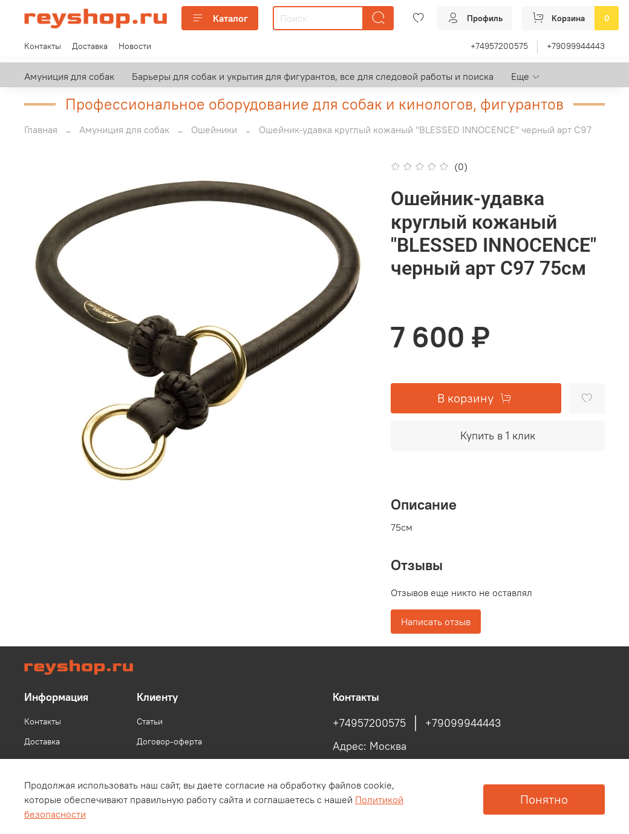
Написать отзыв (436, 622)
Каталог (220, 18)
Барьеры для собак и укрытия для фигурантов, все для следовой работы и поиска (313, 76)
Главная (40, 129)
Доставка (90, 46)
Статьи (150, 721)
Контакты (42, 46)
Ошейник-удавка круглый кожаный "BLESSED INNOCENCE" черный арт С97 (425, 129)
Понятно (544, 799)
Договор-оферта (169, 741)
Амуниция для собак (69, 76)
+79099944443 (576, 46)
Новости (135, 46)
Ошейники (214, 129)
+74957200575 (499, 46)
